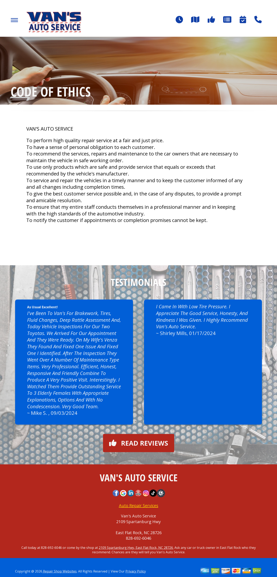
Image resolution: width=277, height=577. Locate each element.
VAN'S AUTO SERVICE (49, 128)
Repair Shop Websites (59, 571)
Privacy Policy (135, 571)
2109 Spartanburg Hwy (138, 521)
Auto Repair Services (138, 505)
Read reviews (138, 443)
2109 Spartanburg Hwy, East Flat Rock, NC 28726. (136, 547)
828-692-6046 (138, 538)
